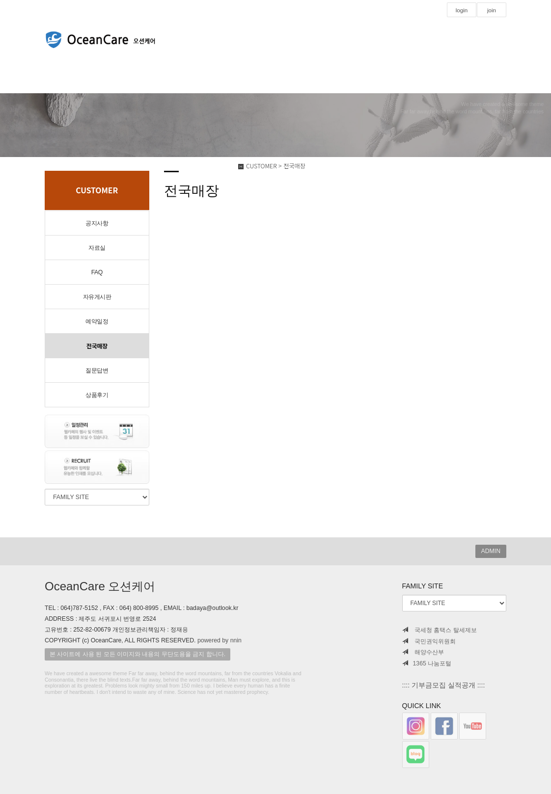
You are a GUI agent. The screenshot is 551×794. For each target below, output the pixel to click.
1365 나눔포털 (427, 663)
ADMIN (490, 551)
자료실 (97, 247)
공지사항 (96, 223)
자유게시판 (97, 296)
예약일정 (96, 321)
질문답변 (96, 370)
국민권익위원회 (429, 641)
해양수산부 (423, 652)
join (491, 10)
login (461, 10)
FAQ (97, 272)
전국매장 (97, 346)
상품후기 (96, 395)
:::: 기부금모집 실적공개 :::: (443, 685)
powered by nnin (219, 640)
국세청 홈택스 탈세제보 (439, 630)
